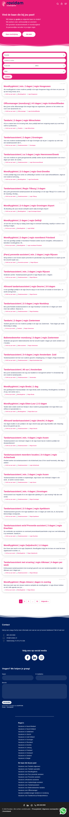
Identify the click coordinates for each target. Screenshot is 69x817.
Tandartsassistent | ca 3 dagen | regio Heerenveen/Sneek (31, 154)
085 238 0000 (11, 635)
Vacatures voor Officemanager (28, 790)
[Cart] (62, 3)
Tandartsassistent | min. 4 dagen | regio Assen (26, 438)
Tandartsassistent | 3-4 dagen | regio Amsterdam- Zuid (30, 354)
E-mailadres (51, 676)
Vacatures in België (24, 758)
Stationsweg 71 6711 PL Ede (16, 641)
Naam (17, 676)
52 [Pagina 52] (37, 601)
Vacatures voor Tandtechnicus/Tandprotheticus (33, 795)
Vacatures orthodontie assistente (28, 779)
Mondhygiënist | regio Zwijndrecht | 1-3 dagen (26, 545)
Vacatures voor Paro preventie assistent (30, 774)
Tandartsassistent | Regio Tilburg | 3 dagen (24, 188)
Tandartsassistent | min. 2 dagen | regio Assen (26, 474)
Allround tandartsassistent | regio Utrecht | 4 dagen (28, 421)
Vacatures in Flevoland (25, 742)
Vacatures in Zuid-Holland (26, 737)
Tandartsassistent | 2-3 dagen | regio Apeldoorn (27, 508)
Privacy (4, 707)
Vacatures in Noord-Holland (27, 729)
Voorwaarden (10, 707)
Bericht (34, 691)
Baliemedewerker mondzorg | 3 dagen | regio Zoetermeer (31, 338)
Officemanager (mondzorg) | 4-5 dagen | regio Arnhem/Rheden (34, 103)
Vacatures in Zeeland (25, 755)
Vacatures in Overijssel (25, 753)
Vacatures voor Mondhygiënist (27, 771)
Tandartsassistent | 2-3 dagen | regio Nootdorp (26, 303)
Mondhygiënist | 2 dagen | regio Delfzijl (22, 220)
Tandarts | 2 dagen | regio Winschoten (22, 120)
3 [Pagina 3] (28, 601)
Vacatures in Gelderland (25, 731)
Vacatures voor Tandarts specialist (29, 769)
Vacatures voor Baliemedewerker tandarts (31, 787)
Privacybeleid (36, 809)
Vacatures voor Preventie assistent (29, 777)
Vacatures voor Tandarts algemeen (29, 766)
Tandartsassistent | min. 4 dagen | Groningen (25, 491)
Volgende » (45, 601)
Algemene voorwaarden (50, 809)
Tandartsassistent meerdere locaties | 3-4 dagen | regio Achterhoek (30, 456)
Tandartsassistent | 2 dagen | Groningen (23, 137)
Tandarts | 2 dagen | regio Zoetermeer (22, 320)
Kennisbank (7, 811)
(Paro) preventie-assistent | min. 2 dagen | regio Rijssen (31, 254)
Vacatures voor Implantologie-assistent (30, 782)
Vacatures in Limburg (25, 747)
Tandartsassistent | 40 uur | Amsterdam (23, 369)
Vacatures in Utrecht (24, 734)
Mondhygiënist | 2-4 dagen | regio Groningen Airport (29, 205)
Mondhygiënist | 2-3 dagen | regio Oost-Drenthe (27, 171)
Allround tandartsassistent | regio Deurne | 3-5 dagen (29, 286)
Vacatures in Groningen (25, 739)
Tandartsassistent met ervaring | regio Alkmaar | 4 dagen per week (33, 563)
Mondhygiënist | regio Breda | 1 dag (21, 386)
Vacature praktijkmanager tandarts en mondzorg (33, 793)
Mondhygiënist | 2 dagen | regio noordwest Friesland (29, 237)
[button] (66, 4)
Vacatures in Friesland (25, 750)
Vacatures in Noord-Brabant (27, 726)
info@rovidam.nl (12, 638)
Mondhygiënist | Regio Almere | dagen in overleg (27, 582)
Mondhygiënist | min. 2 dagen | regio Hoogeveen (27, 86)
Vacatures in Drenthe (24, 745)
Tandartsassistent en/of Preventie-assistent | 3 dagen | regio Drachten (33, 526)
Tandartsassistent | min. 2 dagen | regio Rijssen (27, 271)
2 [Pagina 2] (24, 601)
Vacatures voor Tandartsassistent (28, 785)
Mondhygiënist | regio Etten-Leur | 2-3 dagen (25, 404)
